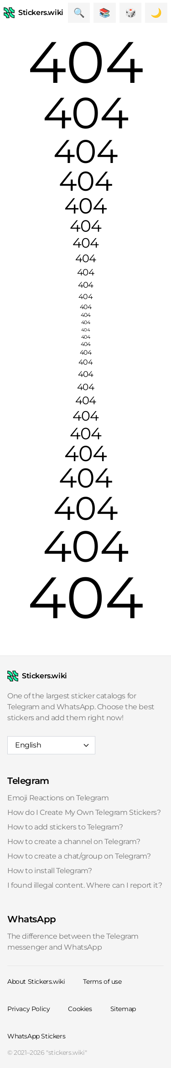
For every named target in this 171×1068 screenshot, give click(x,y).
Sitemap (123, 1009)
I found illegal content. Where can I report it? (84, 885)
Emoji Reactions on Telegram (58, 797)
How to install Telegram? (49, 870)
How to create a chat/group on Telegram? (78, 856)
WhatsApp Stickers (36, 1036)
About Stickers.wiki (36, 981)
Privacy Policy (28, 1009)
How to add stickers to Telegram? (65, 827)
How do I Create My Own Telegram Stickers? (84, 812)
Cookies (80, 1009)
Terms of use (102, 981)
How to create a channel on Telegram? (73, 841)
